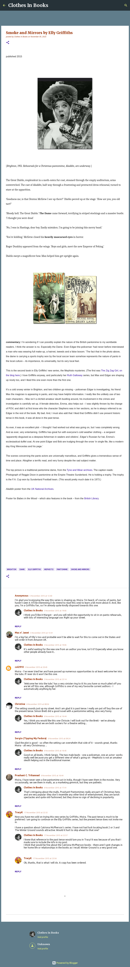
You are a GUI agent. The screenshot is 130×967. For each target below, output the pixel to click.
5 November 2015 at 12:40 (41, 596)
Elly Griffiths (34, 569)
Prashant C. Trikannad (27, 775)
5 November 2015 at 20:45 (36, 667)
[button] (7, 43)
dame (22, 569)
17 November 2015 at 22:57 (56, 835)
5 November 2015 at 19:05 (55, 611)
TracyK (19, 812)
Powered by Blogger (65, 963)
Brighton (11, 569)
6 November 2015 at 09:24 (59, 738)
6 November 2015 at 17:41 (55, 788)
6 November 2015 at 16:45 (55, 751)
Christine (20, 704)
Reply (18, 626)
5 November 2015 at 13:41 (41, 633)
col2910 (19, 667)
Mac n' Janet (22, 632)
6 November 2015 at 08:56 (37, 704)
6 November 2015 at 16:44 (55, 716)
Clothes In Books (28, 5)
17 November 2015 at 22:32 (36, 812)
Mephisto (48, 569)
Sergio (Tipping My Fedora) (31, 738)
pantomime (62, 569)
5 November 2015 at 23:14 (55, 679)
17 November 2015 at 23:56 (45, 858)
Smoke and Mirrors (80, 569)
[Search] (126, 5)
